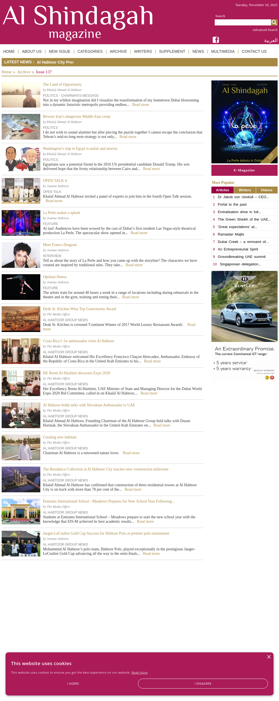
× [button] (269, 657)
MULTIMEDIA (223, 51)
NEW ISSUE (60, 51)
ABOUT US (31, 51)
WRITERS (143, 51)
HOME (9, 51)
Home (7, 72)
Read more (139, 672)
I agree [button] (73, 683)
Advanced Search (264, 30)
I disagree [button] (203, 683)
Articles (222, 190)
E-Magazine (244, 170)
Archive (23, 72)
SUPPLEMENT (172, 51)
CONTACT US (254, 51)
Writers (245, 190)
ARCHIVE (118, 51)
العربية (271, 40)
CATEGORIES (90, 51)
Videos (266, 190)
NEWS (198, 51)
